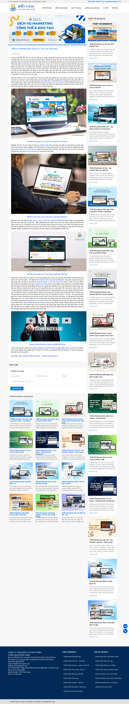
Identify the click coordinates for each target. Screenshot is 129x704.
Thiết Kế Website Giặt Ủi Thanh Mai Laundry (73, 483)
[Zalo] (125, 626)
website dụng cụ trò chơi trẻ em (52, 82)
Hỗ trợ (115, 8)
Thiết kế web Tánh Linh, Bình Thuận (106, 669)
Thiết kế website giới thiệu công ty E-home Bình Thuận (47, 420)
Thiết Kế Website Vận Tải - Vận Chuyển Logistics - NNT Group (73, 452)
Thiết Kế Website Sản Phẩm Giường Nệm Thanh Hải (19, 514)
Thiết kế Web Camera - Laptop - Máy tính (76, 665)
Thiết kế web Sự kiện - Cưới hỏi (73, 682)
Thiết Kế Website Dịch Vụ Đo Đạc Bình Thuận (46, 483)
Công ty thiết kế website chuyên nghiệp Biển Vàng (47, 344)
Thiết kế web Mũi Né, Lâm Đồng (105, 665)
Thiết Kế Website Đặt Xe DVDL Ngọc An (20, 483)
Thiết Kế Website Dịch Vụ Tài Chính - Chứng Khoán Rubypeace (46, 452)
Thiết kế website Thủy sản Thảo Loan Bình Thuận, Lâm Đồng (21, 420)
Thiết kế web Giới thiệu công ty (73, 691)
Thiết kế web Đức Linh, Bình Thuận (106, 674)
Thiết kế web (47, 8)
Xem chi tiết (93, 58)
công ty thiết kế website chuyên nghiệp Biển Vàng (50, 348)
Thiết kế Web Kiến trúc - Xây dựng (74, 661)
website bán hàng (46, 145)
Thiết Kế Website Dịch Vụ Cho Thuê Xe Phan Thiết (20, 452)
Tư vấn (105, 8)
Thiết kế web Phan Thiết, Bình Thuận (106, 656)
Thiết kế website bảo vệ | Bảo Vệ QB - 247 (73, 514)
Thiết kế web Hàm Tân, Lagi (104, 661)
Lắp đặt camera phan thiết (103, 687)
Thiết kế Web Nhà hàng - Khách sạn (74, 687)
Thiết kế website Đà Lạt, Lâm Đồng (106, 682)
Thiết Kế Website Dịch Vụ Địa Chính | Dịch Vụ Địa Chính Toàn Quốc (73, 421)
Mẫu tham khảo (61, 8)
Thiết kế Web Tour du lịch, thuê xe (74, 669)
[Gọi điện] (125, 631)
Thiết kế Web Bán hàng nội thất (73, 674)
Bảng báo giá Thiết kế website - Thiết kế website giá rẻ (38, 356)
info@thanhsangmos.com (113, 1)
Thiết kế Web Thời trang (70, 678)
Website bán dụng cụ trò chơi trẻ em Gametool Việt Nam (44, 220)
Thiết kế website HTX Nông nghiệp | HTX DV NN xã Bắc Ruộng (45, 515)
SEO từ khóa (76, 8)
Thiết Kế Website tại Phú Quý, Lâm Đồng (108, 678)
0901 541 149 (100, 1)
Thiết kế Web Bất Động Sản (72, 656)
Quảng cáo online (92, 8)
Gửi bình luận (17, 389)
